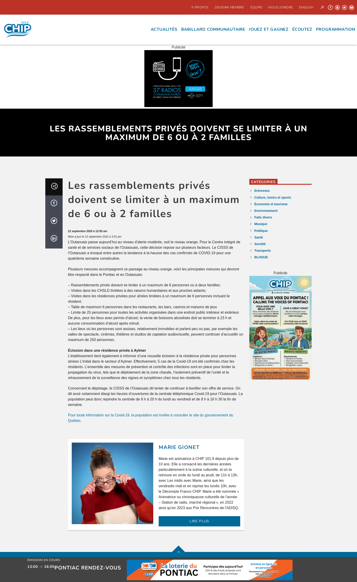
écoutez (302, 29)
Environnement (266, 211)
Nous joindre (280, 7)
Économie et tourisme (271, 204)
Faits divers (263, 217)
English (306, 7)
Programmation (335, 29)
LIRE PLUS (199, 521)
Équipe (256, 7)
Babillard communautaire (213, 29)
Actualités (164, 29)
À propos (200, 7)
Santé (258, 237)
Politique (261, 231)
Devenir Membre (229, 7)
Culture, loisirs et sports (272, 197)
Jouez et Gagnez (269, 29)
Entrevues (262, 190)
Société (260, 244)
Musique (260, 224)
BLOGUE (261, 257)
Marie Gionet (179, 447)
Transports (262, 250)
